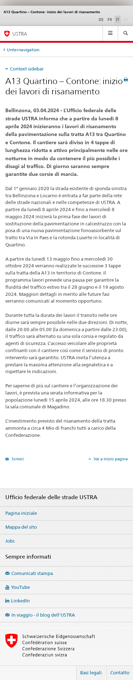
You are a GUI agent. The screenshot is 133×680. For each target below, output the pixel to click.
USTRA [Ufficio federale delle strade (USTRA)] (19, 34)
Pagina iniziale (21, 513)
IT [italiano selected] (117, 19)
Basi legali (91, 672)
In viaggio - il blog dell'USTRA (43, 615)
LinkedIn (20, 600)
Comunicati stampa (32, 573)
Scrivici (17, 458)
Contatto (119, 672)
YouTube (20, 587)
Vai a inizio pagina (110, 458)
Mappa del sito (21, 527)
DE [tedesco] (101, 19)
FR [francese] (109, 19)
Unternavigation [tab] (23, 49)
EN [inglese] (126, 19)
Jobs (10, 541)
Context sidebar (27, 69)
